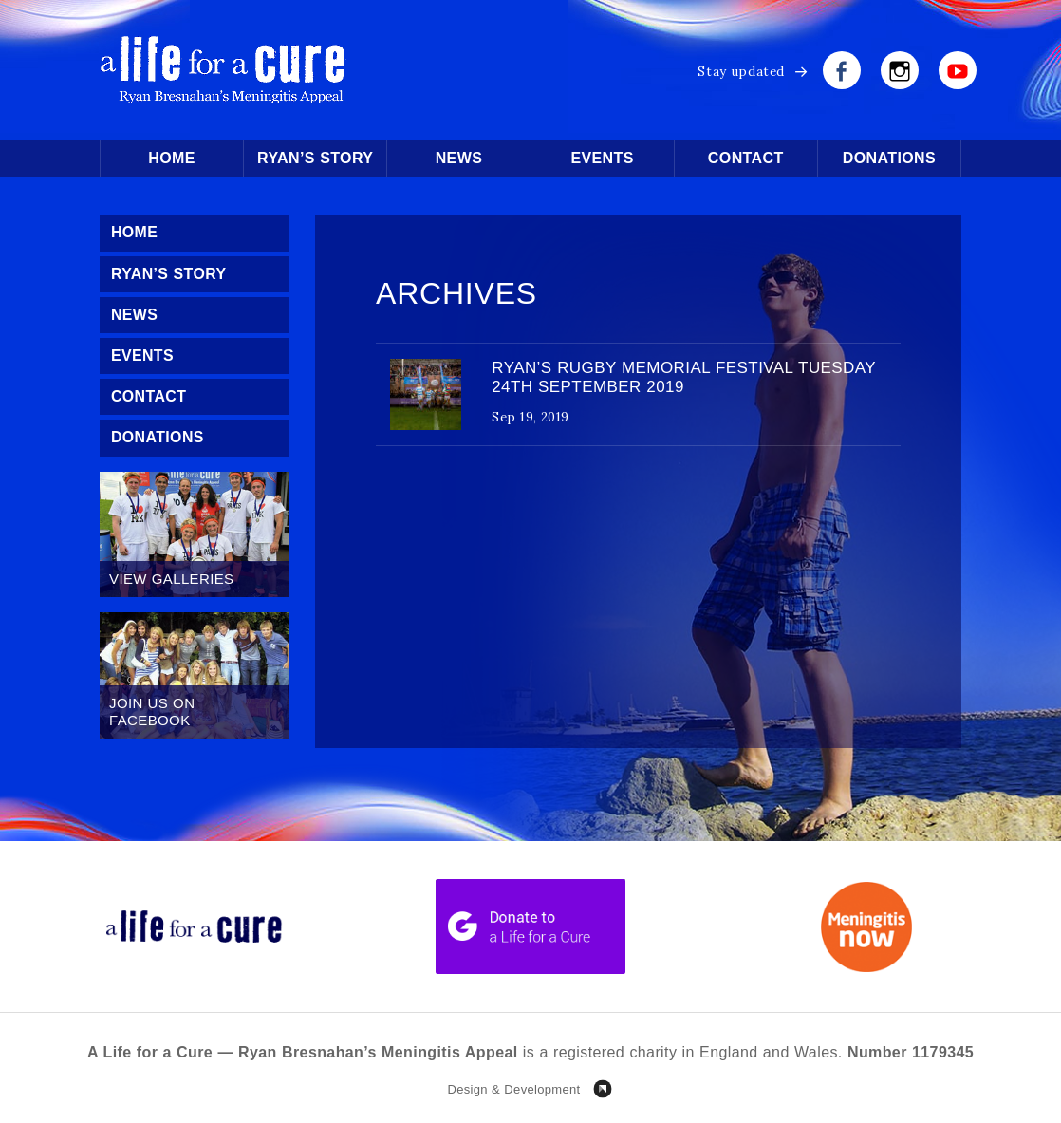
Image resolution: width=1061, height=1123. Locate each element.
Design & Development (513, 1089)
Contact (746, 158)
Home (171, 158)
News (459, 158)
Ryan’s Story (315, 158)
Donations (889, 158)
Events (601, 158)
